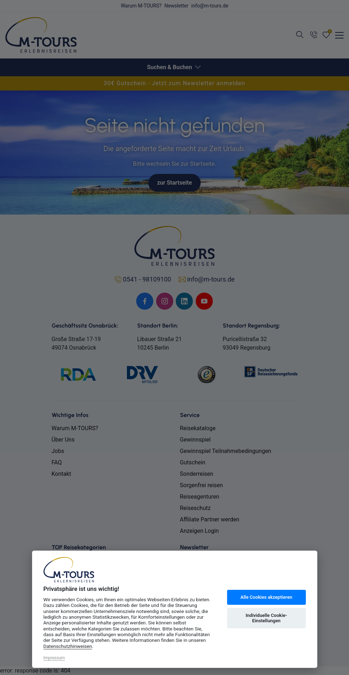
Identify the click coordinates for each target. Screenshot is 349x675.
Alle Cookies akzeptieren (266, 597)
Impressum (54, 657)
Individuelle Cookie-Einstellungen (266, 618)
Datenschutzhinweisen (67, 646)
